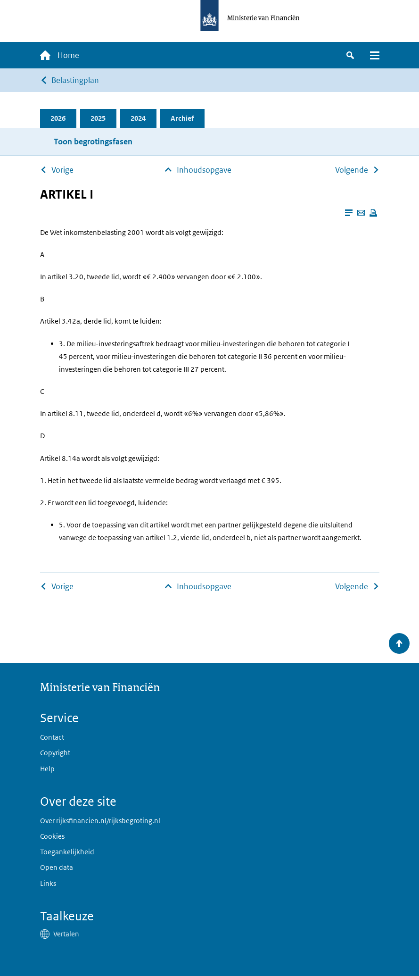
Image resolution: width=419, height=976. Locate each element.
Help (47, 768)
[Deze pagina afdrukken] (373, 213)
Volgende (351, 170)
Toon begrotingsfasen (93, 141)
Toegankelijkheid (67, 851)
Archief (182, 118)
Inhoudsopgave (204, 170)
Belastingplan (75, 80)
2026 (58, 118)
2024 (138, 118)
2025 (98, 118)
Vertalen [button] (66, 933)
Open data (56, 867)
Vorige (62, 170)
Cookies (52, 836)
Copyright (55, 752)
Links (48, 883)
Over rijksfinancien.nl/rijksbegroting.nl (100, 820)
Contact (52, 737)
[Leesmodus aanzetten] (349, 213)
